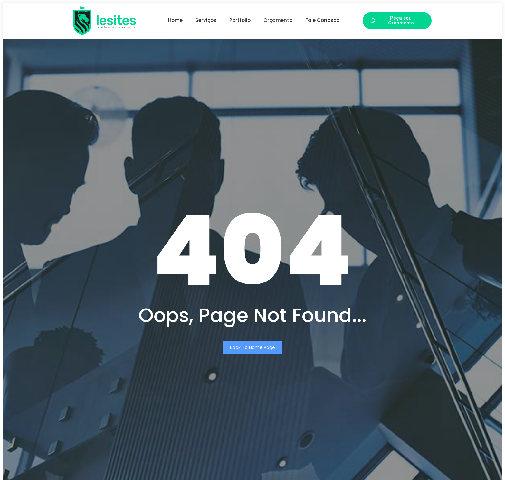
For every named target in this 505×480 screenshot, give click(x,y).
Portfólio (240, 20)
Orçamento (277, 20)
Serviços (205, 20)
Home (175, 20)
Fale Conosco (322, 20)
